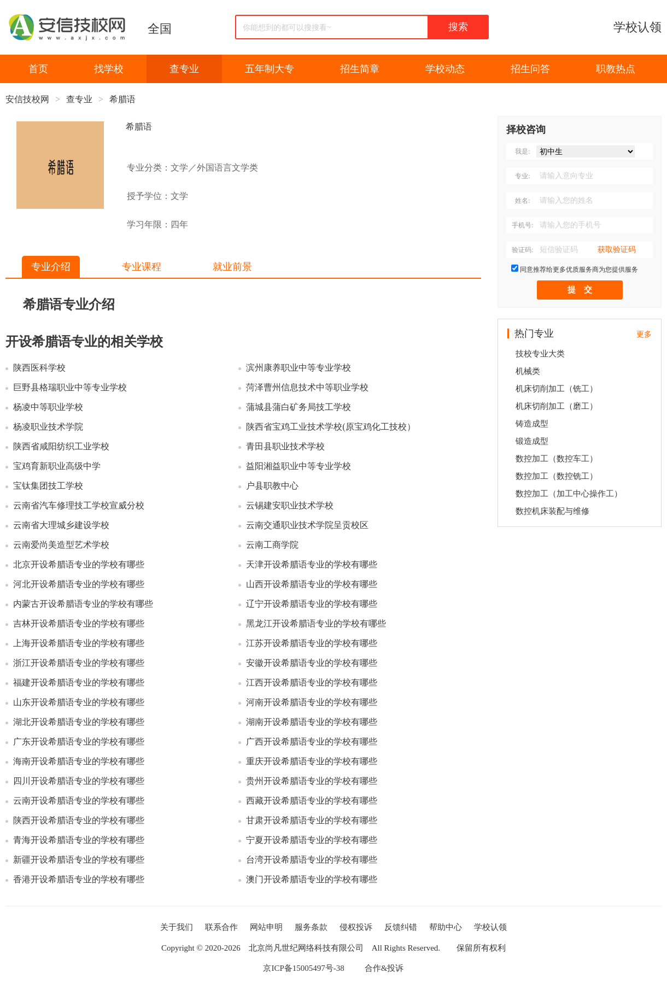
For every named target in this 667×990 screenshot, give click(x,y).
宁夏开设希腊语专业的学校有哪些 (311, 840)
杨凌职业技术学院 (48, 426)
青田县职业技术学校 (285, 446)
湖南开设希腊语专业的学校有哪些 (311, 722)
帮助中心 (445, 927)
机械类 (528, 371)
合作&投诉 (384, 968)
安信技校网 (27, 99)
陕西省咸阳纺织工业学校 (61, 446)
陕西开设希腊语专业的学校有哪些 (78, 820)
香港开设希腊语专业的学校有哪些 (78, 879)
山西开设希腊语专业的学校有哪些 (311, 584)
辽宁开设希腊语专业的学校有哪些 (311, 603)
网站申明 (266, 927)
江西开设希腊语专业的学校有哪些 (311, 682)
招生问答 (530, 68)
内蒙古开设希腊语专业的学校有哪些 (83, 603)
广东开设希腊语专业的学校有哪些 (78, 741)
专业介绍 (51, 266)
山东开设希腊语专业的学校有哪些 (78, 702)
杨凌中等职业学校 (48, 407)
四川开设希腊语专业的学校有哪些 (78, 781)
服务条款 (311, 927)
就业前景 (232, 266)
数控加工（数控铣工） (557, 476)
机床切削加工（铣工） (557, 388)
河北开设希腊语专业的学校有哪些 (78, 584)
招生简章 (359, 68)
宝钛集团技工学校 (48, 485)
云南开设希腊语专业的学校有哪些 (78, 800)
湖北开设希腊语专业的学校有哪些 (78, 722)
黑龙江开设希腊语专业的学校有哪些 (316, 623)
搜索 (458, 26)
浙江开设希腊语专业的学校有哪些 (78, 662)
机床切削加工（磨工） (557, 406)
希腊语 (122, 99)
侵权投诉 (356, 927)
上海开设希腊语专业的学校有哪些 (78, 643)
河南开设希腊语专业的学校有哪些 (311, 702)
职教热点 (615, 68)
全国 (160, 29)
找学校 (109, 68)
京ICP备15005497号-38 (303, 968)
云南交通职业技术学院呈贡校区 (307, 525)
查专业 (184, 68)
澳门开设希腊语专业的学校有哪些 (311, 879)
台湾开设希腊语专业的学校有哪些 (311, 859)
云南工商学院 (272, 544)
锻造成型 (532, 441)
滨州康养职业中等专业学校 (298, 367)
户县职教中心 (272, 485)
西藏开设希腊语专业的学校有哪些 (311, 800)
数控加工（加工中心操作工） (569, 493)
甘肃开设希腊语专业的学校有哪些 (311, 820)
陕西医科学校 (39, 367)
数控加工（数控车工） (557, 458)
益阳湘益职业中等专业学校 (298, 466)
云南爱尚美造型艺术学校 (61, 544)
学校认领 (637, 27)
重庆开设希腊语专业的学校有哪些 (311, 761)
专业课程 (141, 266)
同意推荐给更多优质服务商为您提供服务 (579, 269)
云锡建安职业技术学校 (290, 505)
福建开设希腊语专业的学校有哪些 (78, 682)
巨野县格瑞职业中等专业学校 (70, 387)
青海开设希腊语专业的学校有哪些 (78, 840)
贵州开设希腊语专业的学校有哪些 (311, 781)
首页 (38, 68)
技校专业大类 (540, 353)
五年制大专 (269, 68)
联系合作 (221, 927)
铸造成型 (532, 423)
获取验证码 (617, 249)
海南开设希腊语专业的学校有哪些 (78, 761)
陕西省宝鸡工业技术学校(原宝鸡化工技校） (330, 426)
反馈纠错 (400, 927)
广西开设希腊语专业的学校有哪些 (311, 741)
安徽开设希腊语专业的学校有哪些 (311, 662)
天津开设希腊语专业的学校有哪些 (311, 564)
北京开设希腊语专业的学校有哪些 (78, 564)
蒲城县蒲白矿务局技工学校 (298, 407)
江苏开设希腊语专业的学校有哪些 (311, 643)
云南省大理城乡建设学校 (61, 525)
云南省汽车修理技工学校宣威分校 (78, 505)
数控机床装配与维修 (552, 511)
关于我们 (176, 927)
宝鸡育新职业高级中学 (57, 466)
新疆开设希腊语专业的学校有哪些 (78, 859)
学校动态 (445, 68)
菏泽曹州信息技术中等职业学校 (307, 387)
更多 (644, 334)
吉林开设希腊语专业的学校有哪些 (78, 623)
